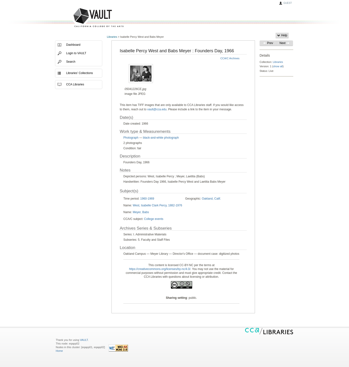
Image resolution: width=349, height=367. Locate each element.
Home (59, 350)
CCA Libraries (75, 84)
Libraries (112, 36)
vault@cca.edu (157, 109)
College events (153, 219)
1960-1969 (147, 198)
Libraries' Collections (79, 73)
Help (282, 35)
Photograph (130, 137)
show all (278, 66)
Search (70, 61)
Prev (268, 43)
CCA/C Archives (229, 58)
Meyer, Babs (141, 212)
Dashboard (73, 44)
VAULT (80, 17)
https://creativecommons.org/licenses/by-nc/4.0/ (159, 269)
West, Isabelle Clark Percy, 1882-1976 (157, 205)
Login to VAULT (76, 53)
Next (284, 43)
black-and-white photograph (161, 137)
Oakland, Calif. (211, 198)
